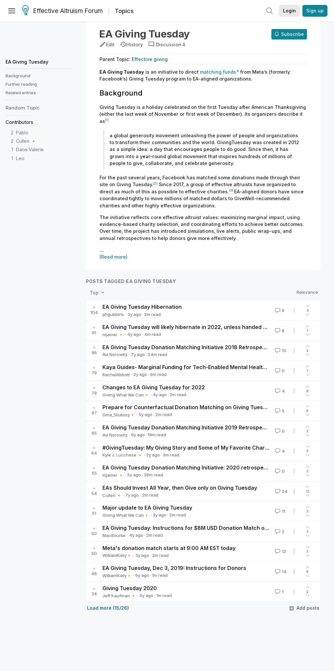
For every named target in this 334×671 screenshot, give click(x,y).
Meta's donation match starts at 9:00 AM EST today (168, 548)
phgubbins (113, 314)
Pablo (22, 132)
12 (280, 551)
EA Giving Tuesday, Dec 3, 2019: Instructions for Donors (174, 568)
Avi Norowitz (115, 354)
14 (280, 571)
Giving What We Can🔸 (125, 394)
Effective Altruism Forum (62, 11)
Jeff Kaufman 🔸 (119, 595)
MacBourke (114, 535)
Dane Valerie (30, 149)
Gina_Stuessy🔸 (118, 414)
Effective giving (150, 59)
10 (280, 350)
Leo (20, 158)
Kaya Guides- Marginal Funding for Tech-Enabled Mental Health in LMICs (195, 367)
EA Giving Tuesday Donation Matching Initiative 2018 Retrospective (188, 347)
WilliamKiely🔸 (117, 555)
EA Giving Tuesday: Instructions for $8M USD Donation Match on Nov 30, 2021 (202, 528)
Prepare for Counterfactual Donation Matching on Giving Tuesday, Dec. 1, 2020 (204, 407)
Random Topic (23, 107)
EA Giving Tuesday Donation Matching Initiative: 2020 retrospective (189, 467)
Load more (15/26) (108, 608)
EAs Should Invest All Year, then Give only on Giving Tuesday (179, 488)
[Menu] (12, 11)
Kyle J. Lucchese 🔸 (122, 454)
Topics (124, 10)
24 (280, 491)
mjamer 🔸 (113, 334)
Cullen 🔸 (26, 141)
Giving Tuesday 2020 (129, 588)
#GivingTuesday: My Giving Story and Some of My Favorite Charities (189, 447)
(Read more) (113, 257)
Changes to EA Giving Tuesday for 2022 (153, 387)
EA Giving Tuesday (27, 62)
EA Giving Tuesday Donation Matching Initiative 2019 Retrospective (188, 427)
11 (279, 511)
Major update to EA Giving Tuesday (147, 507)
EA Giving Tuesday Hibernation (142, 307)
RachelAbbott (116, 374)
